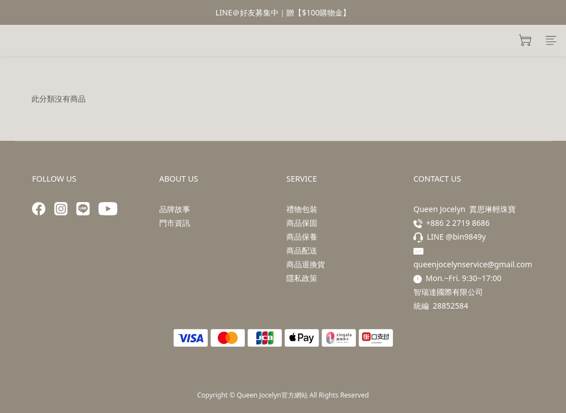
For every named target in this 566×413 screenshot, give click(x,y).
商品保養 (301, 236)
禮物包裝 (301, 209)
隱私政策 (301, 278)
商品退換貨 (305, 264)
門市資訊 (174, 223)
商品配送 (301, 250)
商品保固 (301, 223)
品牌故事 (174, 209)
